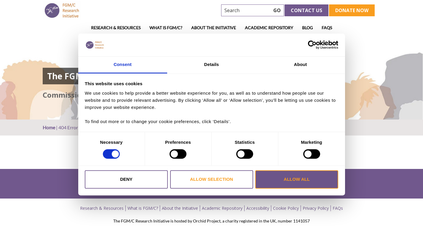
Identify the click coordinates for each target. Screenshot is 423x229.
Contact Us (306, 10)
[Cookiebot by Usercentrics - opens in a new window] (312, 45)
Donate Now (351, 10)
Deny (126, 179)
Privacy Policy (316, 208)
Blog (307, 27)
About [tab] (300, 64)
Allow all (297, 179)
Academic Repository (269, 27)
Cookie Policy (286, 208)
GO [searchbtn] (277, 10)
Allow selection (211, 179)
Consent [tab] (123, 64)
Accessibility (257, 208)
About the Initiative (213, 27)
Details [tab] (211, 64)
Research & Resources (116, 27)
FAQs (327, 27)
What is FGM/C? (165, 27)
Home (49, 127)
